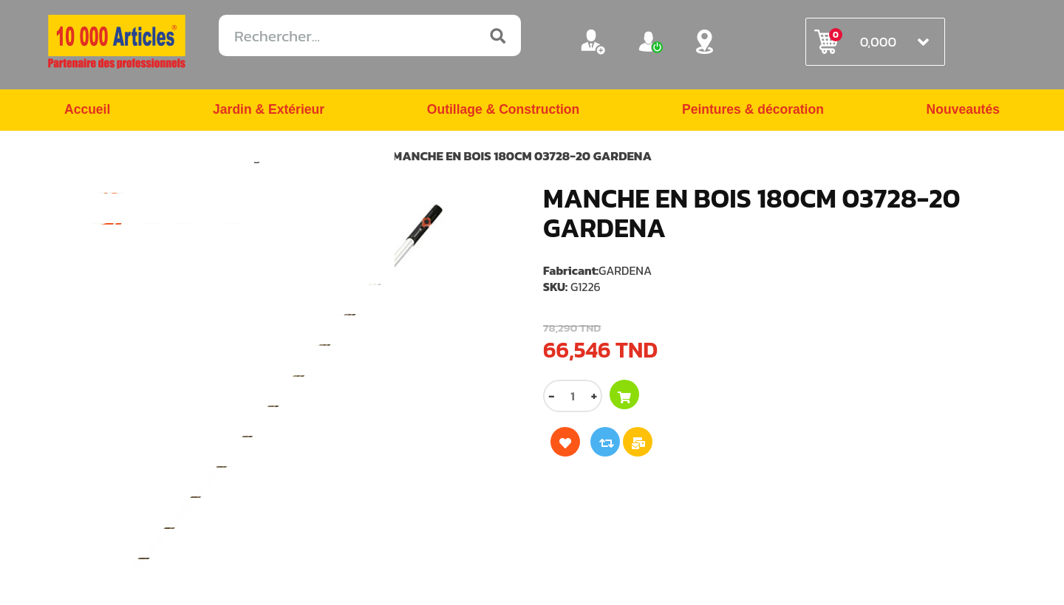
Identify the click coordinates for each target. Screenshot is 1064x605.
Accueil (88, 110)
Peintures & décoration (752, 110)
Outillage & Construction (502, 110)
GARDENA (625, 271)
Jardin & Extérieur (268, 110)
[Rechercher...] (370, 35)
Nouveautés (962, 110)
